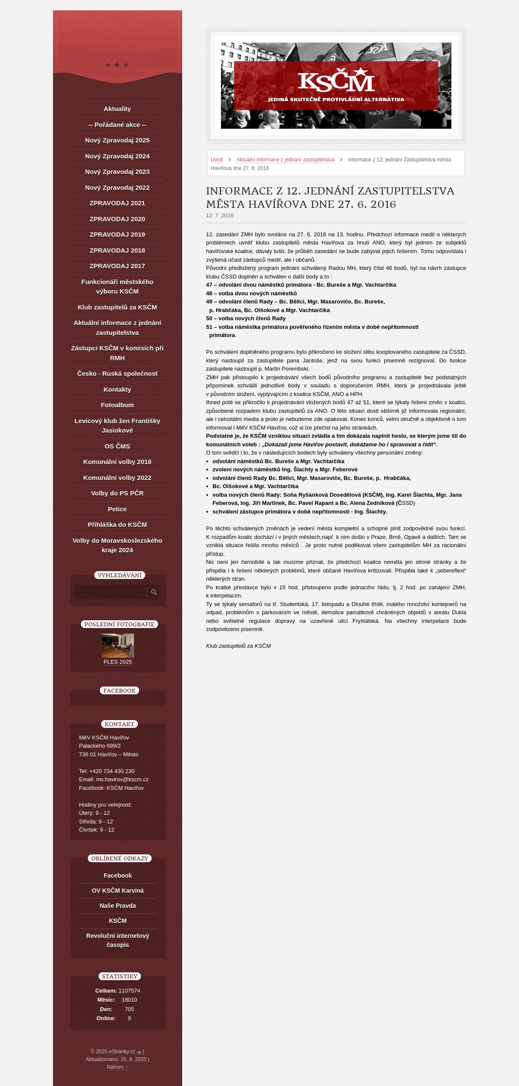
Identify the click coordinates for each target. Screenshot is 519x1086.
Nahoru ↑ (117, 1067)
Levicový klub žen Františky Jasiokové (117, 425)
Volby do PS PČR (117, 493)
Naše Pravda (117, 905)
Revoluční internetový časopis (117, 940)
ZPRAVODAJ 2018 (117, 250)
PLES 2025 (118, 662)
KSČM (118, 920)
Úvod (217, 160)
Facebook (118, 875)
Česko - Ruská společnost (117, 373)
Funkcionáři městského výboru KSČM (117, 286)
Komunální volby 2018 (117, 461)
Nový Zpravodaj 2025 (117, 140)
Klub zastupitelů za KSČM (117, 307)
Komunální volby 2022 (117, 477)
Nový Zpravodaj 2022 (117, 187)
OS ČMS (117, 446)
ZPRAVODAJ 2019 (117, 234)
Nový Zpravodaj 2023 (117, 171)
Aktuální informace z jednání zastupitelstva (285, 160)
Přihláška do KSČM (117, 524)
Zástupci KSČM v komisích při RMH (117, 353)
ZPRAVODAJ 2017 (117, 265)
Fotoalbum (117, 404)
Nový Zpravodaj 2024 (117, 156)
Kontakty (117, 389)
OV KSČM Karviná (118, 890)
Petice (117, 509)
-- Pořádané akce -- (117, 124)
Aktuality (117, 108)
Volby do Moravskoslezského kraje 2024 (117, 545)
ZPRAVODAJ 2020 (117, 219)
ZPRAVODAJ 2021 (117, 203)
